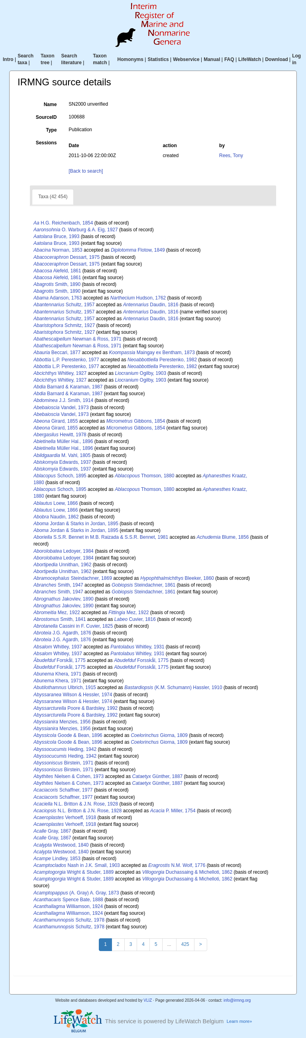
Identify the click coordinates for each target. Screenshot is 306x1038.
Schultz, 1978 (68, 920)
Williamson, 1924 (68, 906)
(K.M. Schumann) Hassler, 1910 (173, 687)
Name (50, 104)
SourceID (46, 117)
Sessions (46, 143)
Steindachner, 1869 (72, 578)
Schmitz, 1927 (64, 325)
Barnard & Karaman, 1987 (67, 387)
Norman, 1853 (57, 250)
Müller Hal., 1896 (63, 441)
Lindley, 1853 (56, 858)
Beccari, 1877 (56, 352)
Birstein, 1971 (63, 763)
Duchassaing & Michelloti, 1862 (187, 872)
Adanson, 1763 (57, 298)
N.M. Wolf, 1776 (176, 865)
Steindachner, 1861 (143, 585)
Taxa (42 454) (52, 196)
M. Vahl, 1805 (61, 455)
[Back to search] (86, 171)
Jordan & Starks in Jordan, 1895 (75, 523)
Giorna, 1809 (159, 735)
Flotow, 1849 (138, 250)
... (169, 944)
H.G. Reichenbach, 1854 (63, 223)
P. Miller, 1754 (173, 810)
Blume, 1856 (223, 537)
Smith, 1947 (58, 585)
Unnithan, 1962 (62, 564)
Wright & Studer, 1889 (73, 872)
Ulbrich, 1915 (64, 687)
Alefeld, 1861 (57, 271)
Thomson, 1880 (144, 476)
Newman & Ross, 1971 (77, 339)
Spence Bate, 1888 (68, 899)
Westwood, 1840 (61, 845)
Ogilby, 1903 (141, 373)
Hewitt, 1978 (59, 434)
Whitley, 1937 (57, 647)
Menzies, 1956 (61, 722)
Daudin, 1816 (150, 304)
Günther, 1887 (157, 776)
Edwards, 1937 (62, 462)
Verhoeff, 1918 (64, 817)
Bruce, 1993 (56, 236)
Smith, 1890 (56, 284)
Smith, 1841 (59, 619)
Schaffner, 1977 (63, 790)
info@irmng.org (237, 1000)
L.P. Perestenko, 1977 (66, 359)
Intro (8, 59)
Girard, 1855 (55, 421)
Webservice (186, 59)
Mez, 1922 (56, 612)
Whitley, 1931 (137, 647)
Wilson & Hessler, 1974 (72, 694)
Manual (212, 59)
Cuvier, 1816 (135, 619)
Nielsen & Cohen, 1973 (68, 776)
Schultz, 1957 (63, 304)
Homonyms (130, 59)
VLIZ (147, 1000)
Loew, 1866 (55, 503)
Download (276, 59)
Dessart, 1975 (66, 257)
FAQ (229, 59)
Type (51, 130)
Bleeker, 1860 (177, 578)
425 (185, 944)
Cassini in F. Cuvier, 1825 (73, 626)
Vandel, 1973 (61, 407)
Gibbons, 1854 (135, 421)
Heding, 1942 (64, 749)
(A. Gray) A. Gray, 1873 (76, 893)
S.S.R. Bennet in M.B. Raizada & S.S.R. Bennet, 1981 (100, 537)
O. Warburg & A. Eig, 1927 (75, 229)
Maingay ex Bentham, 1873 (151, 352)
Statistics (158, 59)
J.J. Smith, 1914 (63, 400)
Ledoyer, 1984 (63, 551)
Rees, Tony (231, 155)
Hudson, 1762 (138, 298)
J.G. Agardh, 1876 (62, 633)
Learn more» (239, 1021)
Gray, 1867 (52, 831)
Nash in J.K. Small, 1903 (76, 865)
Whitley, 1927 (59, 373)
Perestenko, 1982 (162, 359)
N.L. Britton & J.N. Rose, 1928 (75, 804)
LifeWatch (249, 59)
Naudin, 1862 (55, 517)
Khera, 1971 (57, 674)
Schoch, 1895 (59, 476)
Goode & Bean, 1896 (67, 735)
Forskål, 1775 (59, 660)
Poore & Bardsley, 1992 (75, 708)
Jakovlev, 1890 (63, 599)
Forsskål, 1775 (141, 660)
